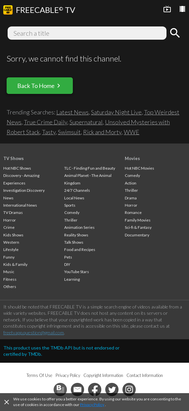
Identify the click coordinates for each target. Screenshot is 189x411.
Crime (9, 227)
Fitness (10, 279)
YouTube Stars (76, 271)
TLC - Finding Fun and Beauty (89, 168)
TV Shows (13, 158)
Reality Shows (76, 234)
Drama (131, 197)
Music (8, 271)
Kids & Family (15, 264)
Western (11, 242)
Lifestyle (11, 249)
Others (9, 286)
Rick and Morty (102, 132)
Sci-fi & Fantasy (138, 227)
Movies (132, 158)
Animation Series (79, 227)
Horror (9, 220)
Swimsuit (69, 132)
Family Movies (138, 220)
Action (130, 183)
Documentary (137, 234)
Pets (68, 257)
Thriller (70, 220)
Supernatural (86, 122)
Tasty (49, 132)
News (8, 197)
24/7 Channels (77, 190)
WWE (131, 132)
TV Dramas (13, 212)
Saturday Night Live (116, 112)
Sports (69, 205)
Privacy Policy (92, 404)
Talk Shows (73, 242)
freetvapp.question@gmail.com (33, 332)
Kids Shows (13, 234)
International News (20, 205)
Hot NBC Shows (17, 168)
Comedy (71, 212)
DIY (67, 264)
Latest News (72, 112)
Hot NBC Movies (139, 168)
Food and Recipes (79, 249)
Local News (74, 197)
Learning (72, 279)
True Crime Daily (45, 122)
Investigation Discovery (24, 190)
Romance (133, 212)
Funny (9, 257)
